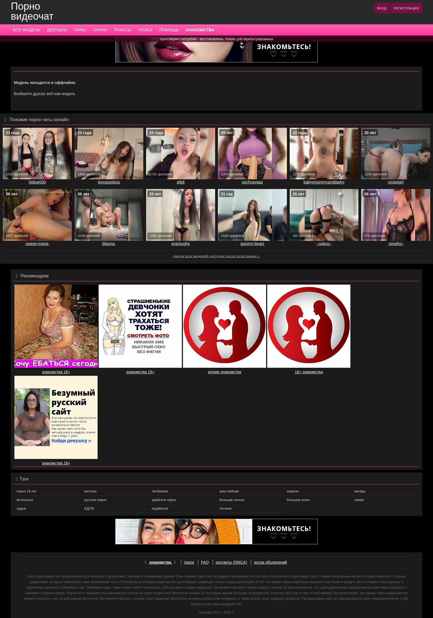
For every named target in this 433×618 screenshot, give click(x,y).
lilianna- (109, 243)
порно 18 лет (27, 491)
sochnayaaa (252, 182)
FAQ (205, 562)
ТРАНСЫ (122, 29)
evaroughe (181, 243)
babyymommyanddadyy (324, 182)
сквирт (359, 500)
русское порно (95, 500)
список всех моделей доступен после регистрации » (216, 256)
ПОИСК (145, 29)
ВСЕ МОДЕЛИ (26, 29)
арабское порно (164, 500)
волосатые (25, 500)
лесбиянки (160, 491)
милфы (359, 491)
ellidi (181, 182)
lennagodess (109, 182)
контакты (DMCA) (231, 562)
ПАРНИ (100, 29)
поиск (189, 562)
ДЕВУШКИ (57, 29)
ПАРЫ (80, 29)
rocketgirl (396, 182)
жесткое (90, 491)
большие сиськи (231, 500)
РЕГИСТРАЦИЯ (406, 8)
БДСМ (89, 508)
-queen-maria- (37, 243)
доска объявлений (270, 562)
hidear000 (37, 182)
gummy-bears (252, 243)
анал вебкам (229, 491)
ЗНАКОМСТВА (200, 29)
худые (21, 508)
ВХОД (382, 8)
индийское (160, 508)
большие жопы (298, 500)
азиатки (293, 491)
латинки (225, 508)
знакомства (160, 562)
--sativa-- (324, 243)
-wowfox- (396, 243)
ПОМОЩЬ (169, 29)
